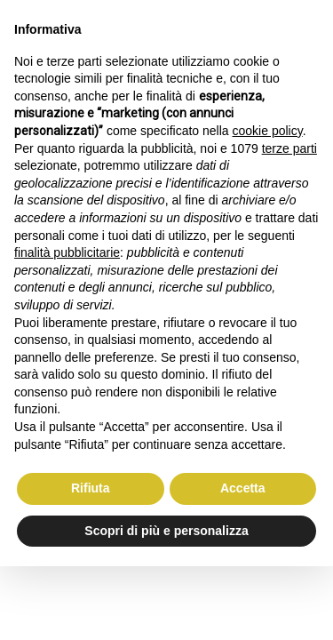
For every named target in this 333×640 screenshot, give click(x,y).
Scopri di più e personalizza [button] (166, 531)
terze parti (289, 148)
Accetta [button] (243, 488)
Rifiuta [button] (90, 488)
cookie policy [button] (268, 131)
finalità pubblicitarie (67, 252)
